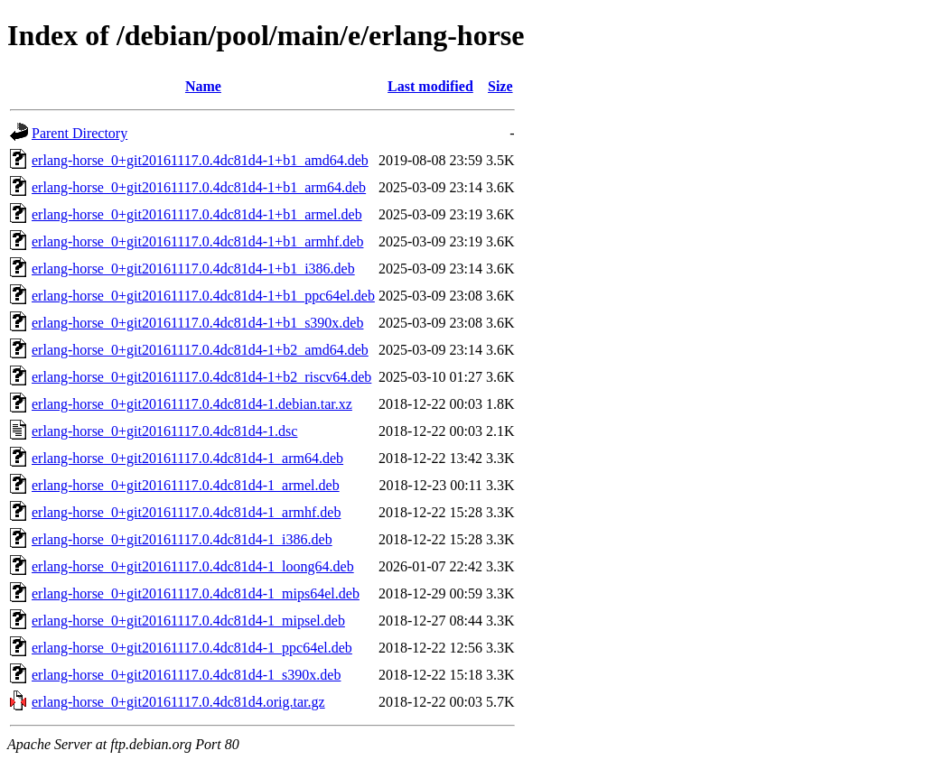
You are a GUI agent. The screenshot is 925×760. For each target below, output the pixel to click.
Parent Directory (79, 133)
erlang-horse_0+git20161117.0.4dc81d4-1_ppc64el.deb (192, 647)
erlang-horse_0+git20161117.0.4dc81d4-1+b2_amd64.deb (200, 349)
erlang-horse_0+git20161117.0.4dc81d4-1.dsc (164, 431)
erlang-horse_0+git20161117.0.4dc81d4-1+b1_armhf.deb (197, 241)
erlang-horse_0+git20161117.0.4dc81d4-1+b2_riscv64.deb (201, 377)
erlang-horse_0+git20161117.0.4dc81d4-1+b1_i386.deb (193, 268)
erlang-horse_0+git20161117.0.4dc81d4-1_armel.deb (186, 485)
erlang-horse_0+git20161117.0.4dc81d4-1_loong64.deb (193, 566)
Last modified (430, 86)
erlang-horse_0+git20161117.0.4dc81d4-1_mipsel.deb (188, 620)
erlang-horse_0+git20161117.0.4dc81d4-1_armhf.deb (186, 512)
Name (203, 86)
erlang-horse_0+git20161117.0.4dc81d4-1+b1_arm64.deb (199, 187)
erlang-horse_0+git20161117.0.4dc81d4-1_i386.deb (182, 539)
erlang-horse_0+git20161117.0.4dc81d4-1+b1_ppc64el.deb (203, 295)
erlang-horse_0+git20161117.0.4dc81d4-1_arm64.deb (187, 458)
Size (500, 86)
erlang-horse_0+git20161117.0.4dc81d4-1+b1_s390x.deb (197, 322)
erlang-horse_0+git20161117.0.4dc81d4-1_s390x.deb (186, 674)
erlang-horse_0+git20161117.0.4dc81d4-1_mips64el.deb (196, 593)
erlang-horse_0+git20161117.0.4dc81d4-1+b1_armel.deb (197, 214)
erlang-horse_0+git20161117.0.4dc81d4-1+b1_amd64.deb (200, 160)
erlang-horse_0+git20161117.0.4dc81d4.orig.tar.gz (178, 701)
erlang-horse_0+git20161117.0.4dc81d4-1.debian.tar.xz (192, 404)
